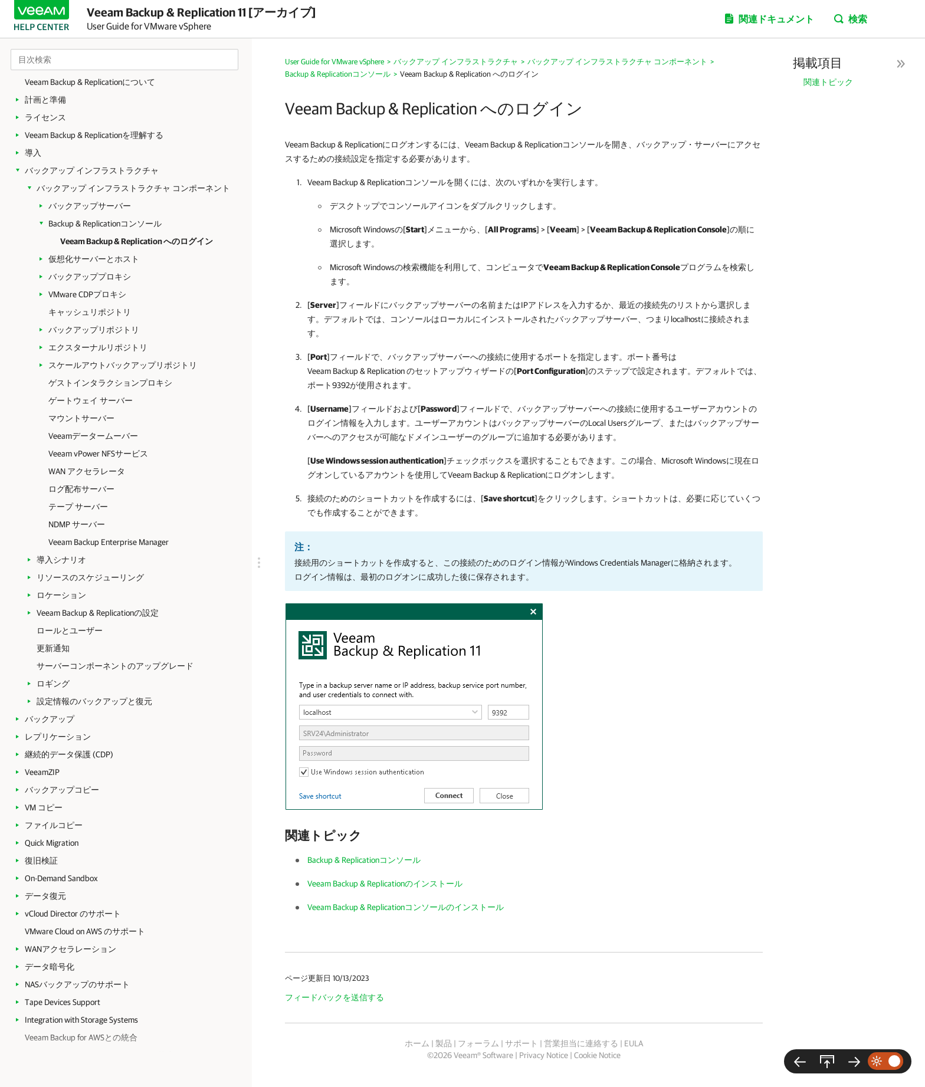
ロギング (53, 683)
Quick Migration (51, 843)
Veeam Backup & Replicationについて (90, 82)
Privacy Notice (543, 1055)
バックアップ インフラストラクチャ (92, 170)
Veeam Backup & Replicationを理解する (94, 135)
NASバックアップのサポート (77, 984)
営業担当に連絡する (581, 1043)
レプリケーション (58, 736)
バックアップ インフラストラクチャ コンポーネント (133, 188)
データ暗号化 (49, 966)
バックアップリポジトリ (93, 329)
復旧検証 (41, 860)
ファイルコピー (54, 825)
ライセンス (45, 117)
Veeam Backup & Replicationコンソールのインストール (405, 907)
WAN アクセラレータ (86, 471)
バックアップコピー (62, 789)
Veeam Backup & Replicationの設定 (98, 613)
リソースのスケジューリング (90, 577)
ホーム (417, 1043)
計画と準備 (45, 99)
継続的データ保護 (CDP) (69, 754)
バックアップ (49, 719)
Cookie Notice (597, 1055)
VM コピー (44, 807)
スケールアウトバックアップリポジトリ (122, 365)
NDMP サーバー (76, 524)
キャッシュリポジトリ (89, 312)
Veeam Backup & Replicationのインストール (384, 883)
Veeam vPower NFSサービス (98, 453)
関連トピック (828, 82)
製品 (443, 1043)
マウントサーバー (81, 418)
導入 (33, 152)
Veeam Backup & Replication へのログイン (136, 241)
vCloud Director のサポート (73, 913)
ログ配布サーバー (81, 489)
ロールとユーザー (70, 630)
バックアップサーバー (89, 206)
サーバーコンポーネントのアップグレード (115, 666)
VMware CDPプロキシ (87, 294)
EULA (633, 1043)
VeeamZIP (42, 772)
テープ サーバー (78, 506)
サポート (521, 1043)
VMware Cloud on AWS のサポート (85, 931)
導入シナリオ (61, 559)
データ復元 (45, 896)
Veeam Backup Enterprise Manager (108, 542)
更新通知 (53, 648)
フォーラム (478, 1043)
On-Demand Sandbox (61, 878)
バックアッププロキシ (89, 276)
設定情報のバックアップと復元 (94, 701)
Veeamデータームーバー (93, 436)
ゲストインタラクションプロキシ (110, 382)
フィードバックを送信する (334, 997)
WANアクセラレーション (70, 949)
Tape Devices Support (62, 1002)
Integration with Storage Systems (81, 1019)
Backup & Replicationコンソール (105, 223)
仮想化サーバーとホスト (93, 259)
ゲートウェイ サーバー (90, 400)
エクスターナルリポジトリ (97, 347)
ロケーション (61, 595)
